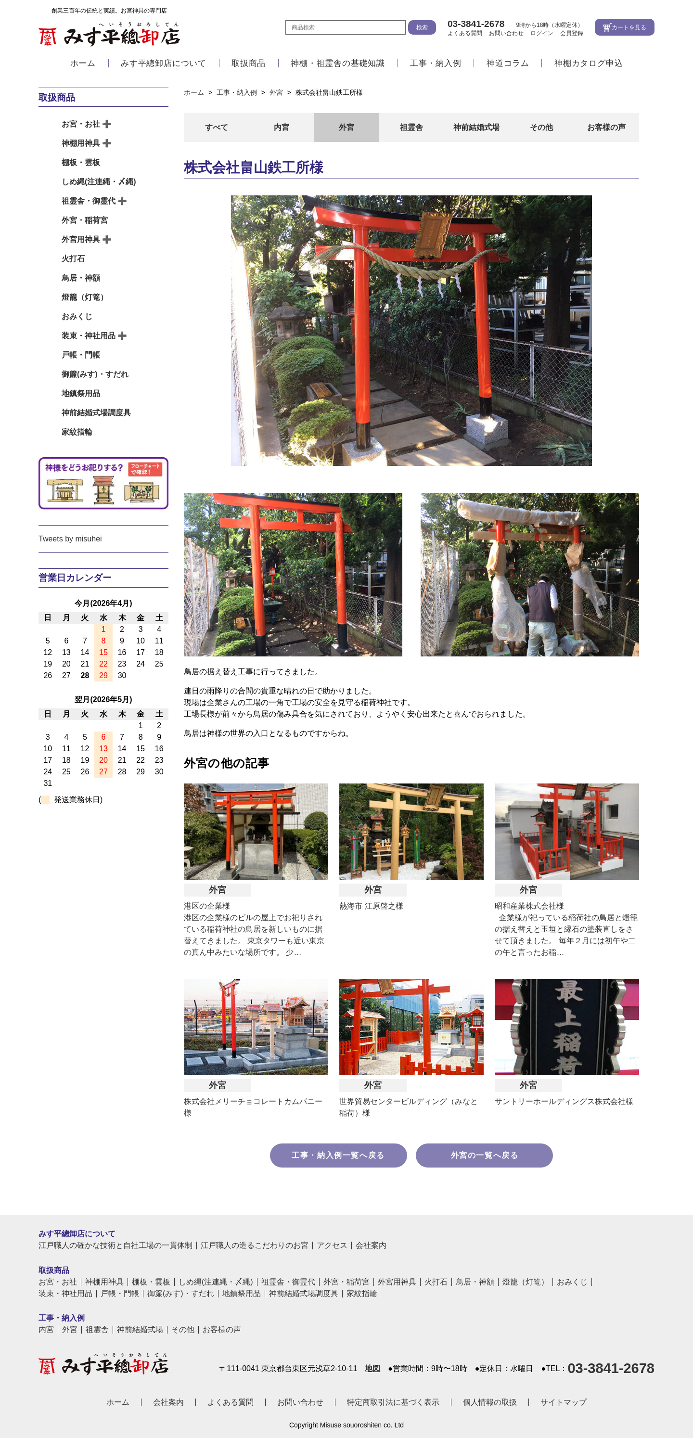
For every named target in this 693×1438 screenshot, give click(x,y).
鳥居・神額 (81, 278)
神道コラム (508, 64)
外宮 (346, 127)
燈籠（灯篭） (85, 297)
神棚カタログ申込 (588, 64)
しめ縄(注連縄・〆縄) (99, 182)
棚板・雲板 (81, 162)
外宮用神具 (81, 239)
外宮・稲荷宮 (85, 220)
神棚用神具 (81, 143)
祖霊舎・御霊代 (89, 201)
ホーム (83, 64)
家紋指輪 (77, 432)
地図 (372, 1369)
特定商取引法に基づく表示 (393, 1402)
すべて (216, 127)
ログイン (541, 33)
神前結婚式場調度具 (96, 413)
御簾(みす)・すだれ (95, 374)
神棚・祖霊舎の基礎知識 (338, 64)
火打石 (73, 259)
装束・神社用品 (89, 336)
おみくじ (77, 316)
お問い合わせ (506, 33)
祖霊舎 (411, 127)
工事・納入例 (436, 64)
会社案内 (371, 1245)
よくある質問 (465, 33)
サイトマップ (563, 1402)
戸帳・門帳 (81, 355)
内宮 (281, 127)
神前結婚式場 (476, 127)
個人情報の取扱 (490, 1402)
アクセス (332, 1245)
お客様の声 (606, 127)
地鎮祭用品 (81, 393)
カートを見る (629, 27)
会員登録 (571, 33)
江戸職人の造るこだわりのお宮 (254, 1245)
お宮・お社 (81, 124)
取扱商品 (248, 64)
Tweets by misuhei (70, 539)
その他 (541, 127)
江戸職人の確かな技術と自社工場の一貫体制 (115, 1245)
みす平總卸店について (163, 64)
